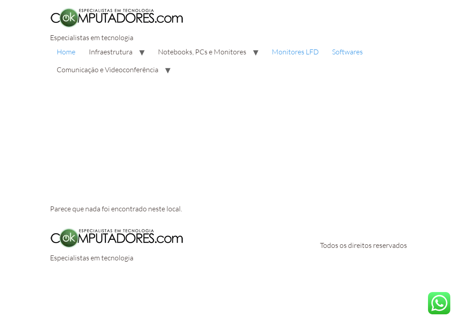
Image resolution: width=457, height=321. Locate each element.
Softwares (347, 51)
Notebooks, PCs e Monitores (202, 51)
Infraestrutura (111, 51)
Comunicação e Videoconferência (107, 69)
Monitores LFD (295, 51)
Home (66, 51)
